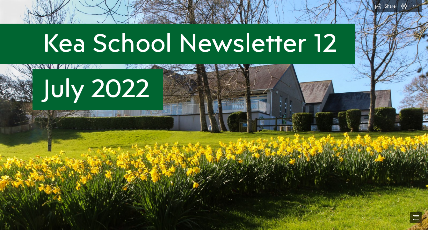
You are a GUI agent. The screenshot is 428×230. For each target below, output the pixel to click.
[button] (385, 6)
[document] (214, 115)
